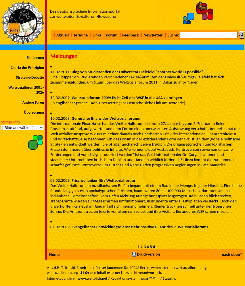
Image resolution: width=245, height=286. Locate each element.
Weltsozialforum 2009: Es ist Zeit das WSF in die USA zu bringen (127, 97)
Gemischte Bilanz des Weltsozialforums (106, 118)
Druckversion (145, 254)
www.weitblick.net (92, 278)
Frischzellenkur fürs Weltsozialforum (103, 180)
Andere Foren (33, 102)
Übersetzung (34, 112)
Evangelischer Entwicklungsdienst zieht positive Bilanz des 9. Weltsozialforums (140, 226)
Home (54, 254)
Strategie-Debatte (30, 77)
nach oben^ (232, 254)
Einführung (35, 57)
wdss (144, 278)
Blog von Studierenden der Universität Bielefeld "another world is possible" (137, 71)
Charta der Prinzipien (27, 67)
